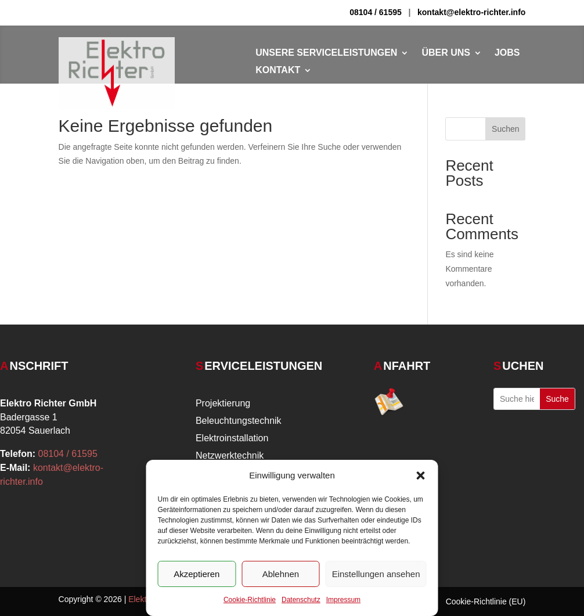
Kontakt (277, 70)
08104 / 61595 (375, 12)
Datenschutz (301, 600)
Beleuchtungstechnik (239, 421)
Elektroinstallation (232, 438)
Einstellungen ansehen (376, 574)
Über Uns (445, 53)
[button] (421, 475)
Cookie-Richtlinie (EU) (486, 601)
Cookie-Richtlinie (249, 600)
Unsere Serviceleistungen (326, 53)
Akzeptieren (196, 574)
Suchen (505, 129)
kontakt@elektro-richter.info (471, 12)
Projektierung (223, 403)
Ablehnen (280, 574)
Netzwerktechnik (230, 456)
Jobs (507, 53)
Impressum (343, 600)
